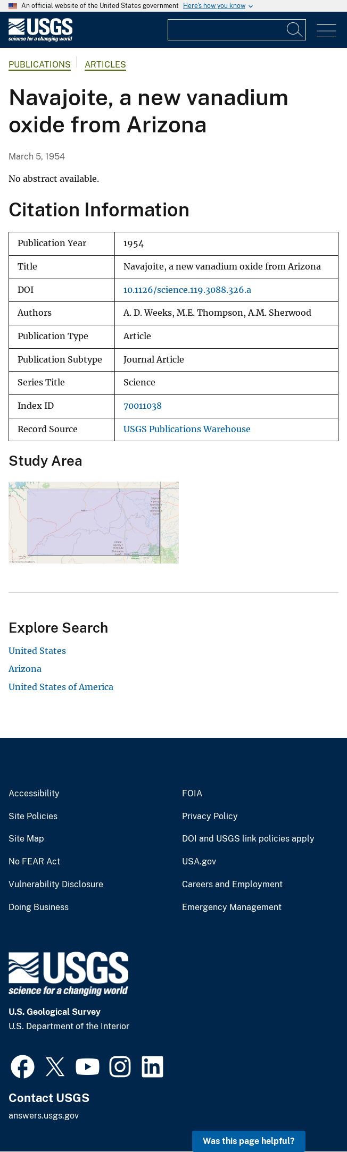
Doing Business (39, 907)
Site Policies (33, 816)
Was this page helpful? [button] (249, 1141)
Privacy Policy (210, 816)
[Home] (40, 39)
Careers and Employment (232, 884)
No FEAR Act (34, 862)
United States (37, 650)
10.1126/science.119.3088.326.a (187, 290)
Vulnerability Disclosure (56, 884)
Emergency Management (232, 907)
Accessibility (34, 793)
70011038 (142, 406)
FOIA (192, 793)
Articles (105, 65)
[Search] (295, 29)
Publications (40, 65)
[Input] (237, 29)
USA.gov (199, 862)
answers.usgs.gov (44, 1116)
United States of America (61, 687)
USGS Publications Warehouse (187, 429)
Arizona (25, 668)
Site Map (26, 839)
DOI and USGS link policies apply (248, 839)
